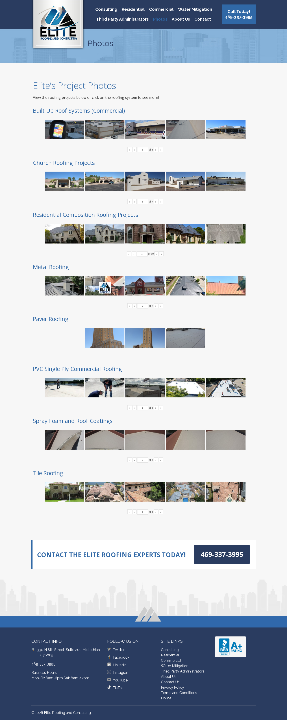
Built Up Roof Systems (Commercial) (79, 110)
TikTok (118, 688)
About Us (181, 19)
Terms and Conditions (179, 693)
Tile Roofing (48, 473)
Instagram (121, 672)
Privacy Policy (172, 687)
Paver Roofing (50, 319)
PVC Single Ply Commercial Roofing (77, 369)
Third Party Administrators (122, 19)
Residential (133, 9)
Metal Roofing (51, 267)
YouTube (120, 680)
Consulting (106, 9)
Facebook (121, 657)
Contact (202, 19)
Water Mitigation (195, 9)
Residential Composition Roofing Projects (85, 214)
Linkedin (119, 665)
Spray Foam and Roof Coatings (73, 421)
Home (166, 698)
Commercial (161, 9)
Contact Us (170, 682)
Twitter (118, 650)
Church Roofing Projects (64, 162)
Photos (160, 19)
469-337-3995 (43, 664)
